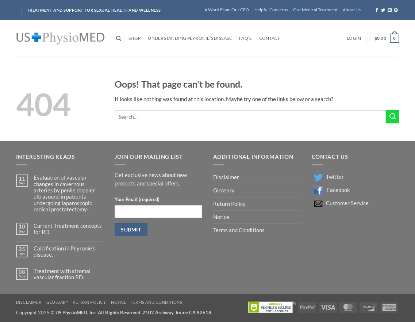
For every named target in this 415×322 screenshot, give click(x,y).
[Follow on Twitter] (383, 10)
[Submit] (392, 116)
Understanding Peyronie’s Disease (189, 38)
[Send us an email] (390, 10)
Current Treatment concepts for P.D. (68, 229)
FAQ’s (245, 38)
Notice (221, 217)
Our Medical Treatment (315, 9)
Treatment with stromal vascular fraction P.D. (62, 274)
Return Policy (230, 204)
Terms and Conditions (239, 230)
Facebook (338, 190)
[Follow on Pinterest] (396, 10)
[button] (354, 38)
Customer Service (347, 203)
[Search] (118, 38)
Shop (134, 38)
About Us (352, 9)
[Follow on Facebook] (377, 10)
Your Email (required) (137, 199)
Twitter (335, 177)
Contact (269, 38)
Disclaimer (226, 177)
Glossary (224, 190)
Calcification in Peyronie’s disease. (64, 251)
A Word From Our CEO (226, 9)
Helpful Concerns (271, 9)
